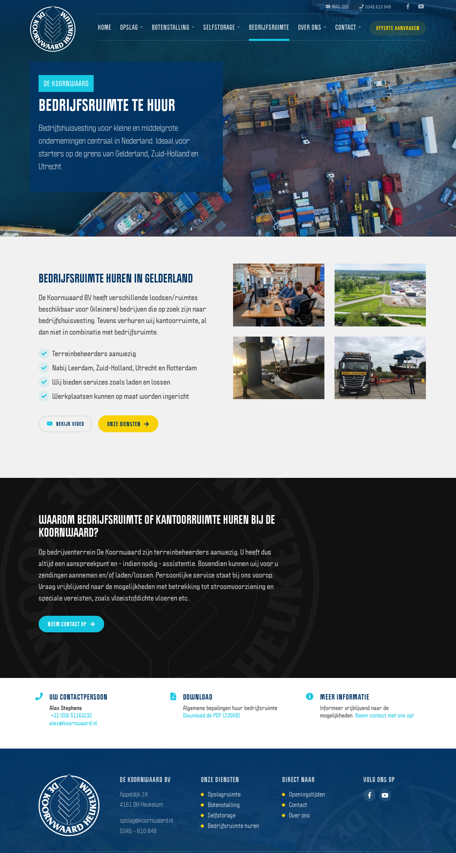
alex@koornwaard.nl (76, 729)
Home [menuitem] (104, 27)
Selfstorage (221, 824)
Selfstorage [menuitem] (217, 27)
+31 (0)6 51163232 (74, 721)
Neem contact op (73, 625)
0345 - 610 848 (138, 839)
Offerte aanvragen (396, 27)
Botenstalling (224, 814)
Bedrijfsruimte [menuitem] (267, 27)
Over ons (299, 824)
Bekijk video (69, 424)
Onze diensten (138, 424)
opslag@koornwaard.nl (146, 829)
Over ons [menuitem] (306, 27)
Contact (298, 814)
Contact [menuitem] (342, 27)
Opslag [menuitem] (128, 27)
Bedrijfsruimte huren (233, 834)
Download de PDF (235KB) (215, 721)
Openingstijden (307, 803)
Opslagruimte (224, 803)
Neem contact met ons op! (388, 721)
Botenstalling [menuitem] (169, 27)
